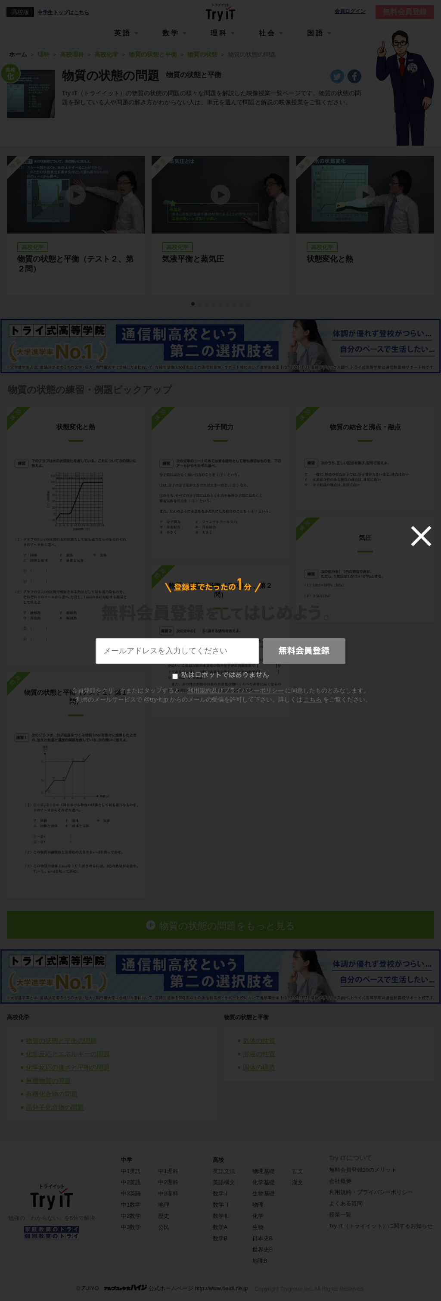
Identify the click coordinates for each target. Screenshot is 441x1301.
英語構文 (224, 1182)
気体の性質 (259, 1040)
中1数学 (131, 1204)
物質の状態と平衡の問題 (61, 1040)
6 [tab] (228, 304)
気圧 (365, 537)
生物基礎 (263, 1193)
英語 (122, 33)
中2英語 (131, 1182)
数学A (220, 1227)
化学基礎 (263, 1182)
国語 (315, 33)
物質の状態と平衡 (246, 1017)
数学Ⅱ (221, 1204)
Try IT (220, 12)
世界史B (262, 1249)
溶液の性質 (259, 1054)
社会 (267, 33)
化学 (258, 1216)
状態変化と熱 (330, 259)
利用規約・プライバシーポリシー (371, 1192)
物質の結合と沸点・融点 (365, 427)
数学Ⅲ (221, 1216)
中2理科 (168, 1182)
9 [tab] (248, 304)
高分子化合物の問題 (55, 1107)
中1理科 (168, 1171)
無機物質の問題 (48, 1080)
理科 (219, 33)
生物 (258, 1227)
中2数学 (131, 1216)
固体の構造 (259, 1067)
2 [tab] (200, 304)
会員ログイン (350, 11)
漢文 (297, 1182)
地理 (163, 1204)
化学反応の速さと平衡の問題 (68, 1067)
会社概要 (340, 1181)
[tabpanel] (220, 225)
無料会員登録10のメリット (363, 1170)
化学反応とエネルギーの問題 (68, 1054)
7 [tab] (235, 304)
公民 (163, 1227)
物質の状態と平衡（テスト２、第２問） (75, 264)
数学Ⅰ (221, 1193)
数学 (171, 33)
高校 (218, 1160)
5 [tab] (221, 304)
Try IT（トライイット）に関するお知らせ (381, 1226)
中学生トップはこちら (63, 12)
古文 (297, 1171)
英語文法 (224, 1171)
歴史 (163, 1216)
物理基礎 (263, 1171)
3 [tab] (207, 304)
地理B (259, 1260)
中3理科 (168, 1193)
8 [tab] (241, 304)
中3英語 (131, 1193)
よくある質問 (346, 1203)
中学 (126, 1160)
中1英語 (131, 1171)
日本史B (262, 1238)
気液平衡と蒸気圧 (193, 259)
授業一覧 (340, 1214)
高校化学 (18, 1017)
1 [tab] (193, 304)
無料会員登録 (405, 12)
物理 (258, 1204)
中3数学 (131, 1227)
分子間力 (220, 427)
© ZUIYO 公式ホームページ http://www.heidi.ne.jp (162, 1288)
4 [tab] (214, 304)
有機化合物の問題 (52, 1094)
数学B (220, 1238)
